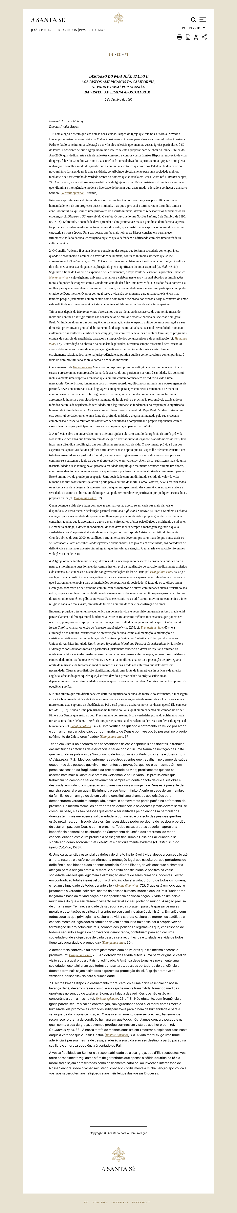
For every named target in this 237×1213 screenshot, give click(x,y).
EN (111, 54)
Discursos (68, 30)
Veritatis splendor (73, 193)
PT (126, 54)
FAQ (86, 1202)
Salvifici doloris (81, 726)
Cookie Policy (120, 1202)
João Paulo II (43, 30)
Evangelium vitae (85, 498)
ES (119, 54)
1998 (82, 30)
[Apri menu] (202, 19)
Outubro (96, 30)
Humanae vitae (58, 277)
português (192, 29)
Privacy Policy (141, 1202)
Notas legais (100, 1202)
